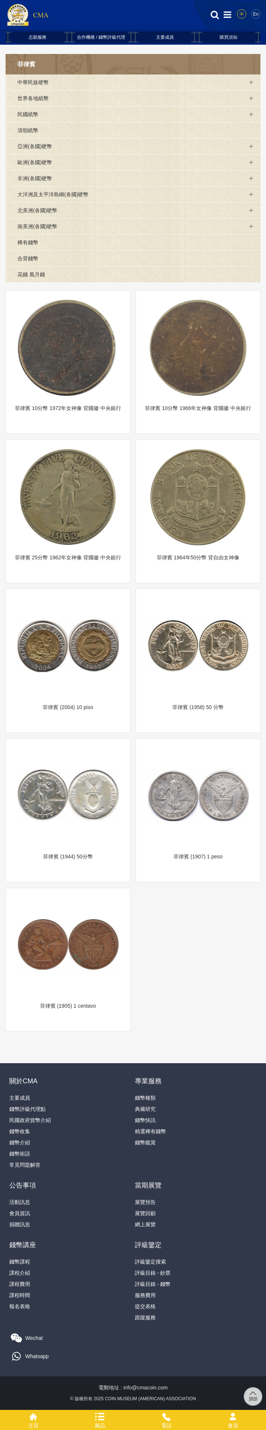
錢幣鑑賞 (145, 1142)
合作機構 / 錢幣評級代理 (101, 37)
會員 (233, 1415)
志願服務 (37, 37)
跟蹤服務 (145, 1318)
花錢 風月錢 (31, 274)
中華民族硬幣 (33, 82)
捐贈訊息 (19, 1224)
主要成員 (165, 37)
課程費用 (19, 1284)
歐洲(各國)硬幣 (34, 162)
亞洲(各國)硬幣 (34, 146)
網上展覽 (145, 1224)
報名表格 (19, 1306)
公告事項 (22, 1185)
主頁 (33, 1415)
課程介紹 (19, 1273)
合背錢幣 (27, 258)
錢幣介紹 (19, 1142)
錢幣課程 (19, 1262)
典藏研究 (145, 1109)
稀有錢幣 (27, 242)
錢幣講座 (22, 1245)
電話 (166, 1415)
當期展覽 (148, 1185)
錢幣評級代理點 (27, 1109)
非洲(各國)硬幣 (34, 178)
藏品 (99, 1415)
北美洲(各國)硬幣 (37, 210)
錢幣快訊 (145, 1120)
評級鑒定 (148, 1245)
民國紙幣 (27, 114)
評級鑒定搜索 (150, 1262)
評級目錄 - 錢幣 (153, 1284)
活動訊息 (19, 1202)
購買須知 (228, 37)
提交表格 (145, 1306)
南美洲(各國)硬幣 (37, 226)
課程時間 (19, 1295)
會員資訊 (19, 1213)
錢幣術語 (19, 1154)
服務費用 (145, 1295)
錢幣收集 (19, 1131)
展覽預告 (145, 1202)
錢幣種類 (145, 1098)
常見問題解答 (24, 1165)
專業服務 (148, 1081)
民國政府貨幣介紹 (30, 1120)
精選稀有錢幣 (150, 1131)
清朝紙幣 (27, 130)
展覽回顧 (145, 1213)
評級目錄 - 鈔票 (153, 1273)
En (256, 14)
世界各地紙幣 (33, 98)
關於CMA (23, 1081)
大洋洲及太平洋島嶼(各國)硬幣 (52, 194)
